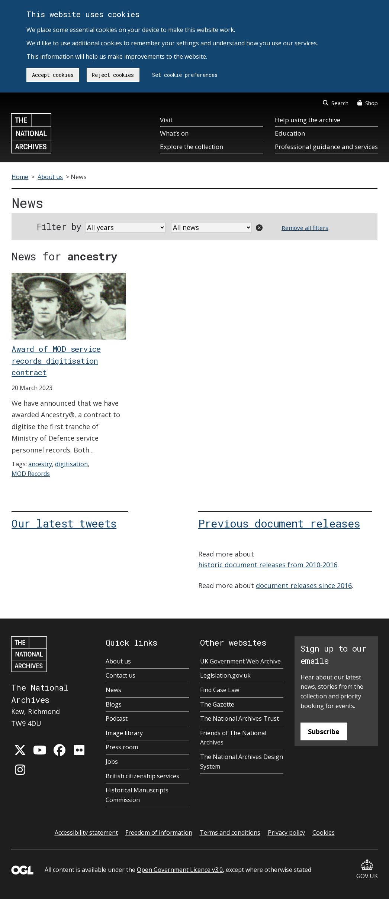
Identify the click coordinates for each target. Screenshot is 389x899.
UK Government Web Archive (240, 661)
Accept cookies (53, 74)
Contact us (120, 675)
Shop (367, 103)
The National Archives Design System (241, 761)
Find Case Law (219, 690)
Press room (122, 747)
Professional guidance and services (326, 146)
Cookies (323, 832)
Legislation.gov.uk (225, 675)
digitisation (71, 464)
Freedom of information (158, 832)
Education (290, 133)
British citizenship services (142, 776)
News (113, 690)
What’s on (174, 133)
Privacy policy (286, 832)
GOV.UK (367, 869)
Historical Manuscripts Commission (137, 795)
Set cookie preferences (185, 74)
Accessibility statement (86, 832)
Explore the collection (191, 146)
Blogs (114, 704)
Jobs (112, 761)
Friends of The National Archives (233, 738)
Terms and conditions (230, 832)
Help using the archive (307, 120)
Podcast (117, 718)
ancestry (40, 464)
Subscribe (324, 731)
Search (335, 103)
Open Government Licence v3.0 (180, 870)
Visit (166, 120)
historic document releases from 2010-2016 (267, 564)
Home (20, 177)
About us (50, 177)
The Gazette (217, 704)
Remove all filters (305, 227)
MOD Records (31, 474)
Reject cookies (113, 74)
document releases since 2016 (304, 585)
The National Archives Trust (239, 718)
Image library (124, 733)
